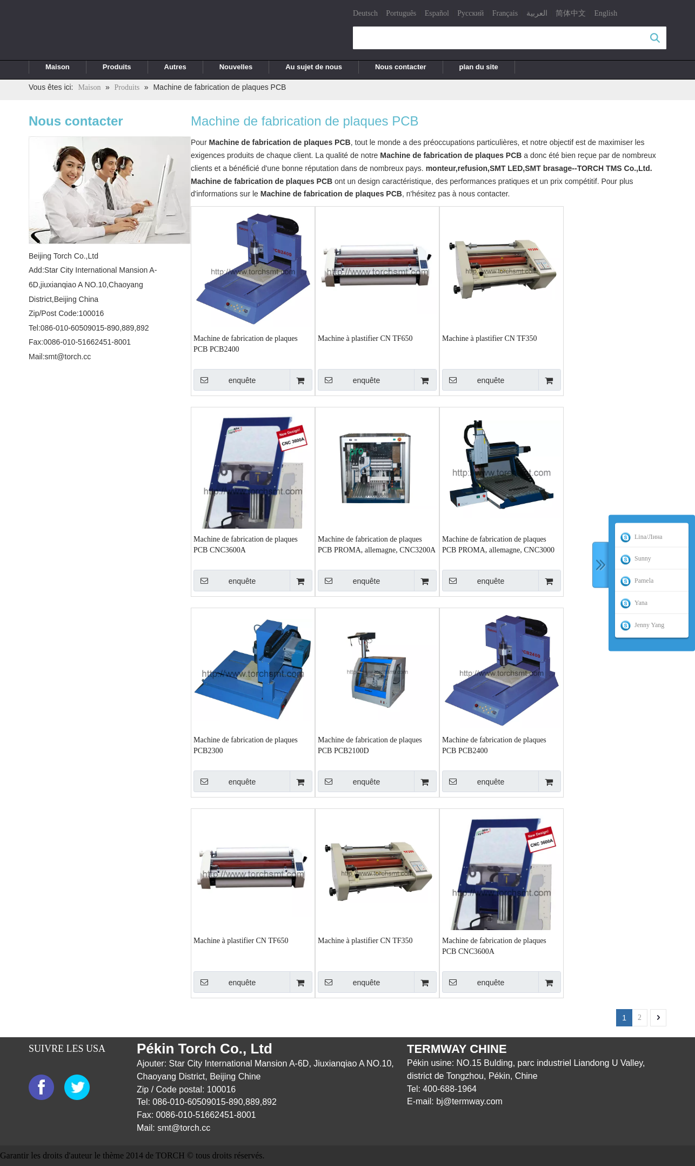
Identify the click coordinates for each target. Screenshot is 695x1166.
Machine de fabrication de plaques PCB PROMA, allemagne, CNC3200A (377, 544)
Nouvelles (235, 67)
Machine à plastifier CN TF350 (489, 338)
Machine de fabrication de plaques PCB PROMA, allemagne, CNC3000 (498, 544)
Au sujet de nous (313, 67)
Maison (57, 67)
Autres (175, 67)
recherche (655, 38)
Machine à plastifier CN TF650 (365, 338)
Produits (117, 67)
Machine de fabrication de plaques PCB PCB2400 (245, 343)
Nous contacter (400, 67)
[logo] (43, 31)
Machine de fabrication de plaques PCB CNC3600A (245, 544)
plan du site (478, 67)
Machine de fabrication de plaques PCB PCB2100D (370, 745)
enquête (224, 380)
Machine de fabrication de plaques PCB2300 (245, 745)
